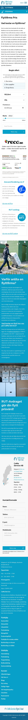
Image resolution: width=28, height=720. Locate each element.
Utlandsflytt (4, 627)
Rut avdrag (4, 683)
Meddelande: (7, 530)
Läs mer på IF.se (7, 203)
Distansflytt (4, 624)
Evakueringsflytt (6, 636)
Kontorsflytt (4, 621)
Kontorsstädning (6, 666)
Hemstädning (5, 654)
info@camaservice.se (19, 479)
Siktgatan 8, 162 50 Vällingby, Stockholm (11, 562)
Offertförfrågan (5, 674)
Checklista (4, 692)
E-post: (5, 522)
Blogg (2, 680)
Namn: (5, 506)
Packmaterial (5, 696)
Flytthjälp (4, 618)
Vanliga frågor (5, 686)
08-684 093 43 (17, 477)
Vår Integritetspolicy (7, 689)
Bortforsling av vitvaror (8, 642)
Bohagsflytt (4, 633)
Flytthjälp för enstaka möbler (9, 639)
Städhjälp (4, 650)
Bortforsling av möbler (7, 645)
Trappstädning (5, 660)
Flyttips (3, 699)
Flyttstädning (5, 630)
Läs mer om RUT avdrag (10, 233)
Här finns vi (4, 677)
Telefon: (5, 514)
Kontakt (4, 671)
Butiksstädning (5, 663)
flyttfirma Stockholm (13, 331)
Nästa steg (14, 132)
